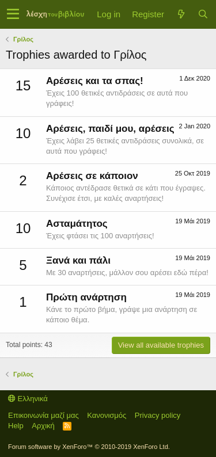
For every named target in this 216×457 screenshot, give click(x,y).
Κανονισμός (106, 415)
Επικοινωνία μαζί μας (43, 415)
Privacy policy (157, 415)
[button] (13, 14)
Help (16, 425)
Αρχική (43, 425)
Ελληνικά (28, 398)
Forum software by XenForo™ (89, 446)
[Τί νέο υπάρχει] (181, 14)
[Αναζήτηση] (203, 14)
